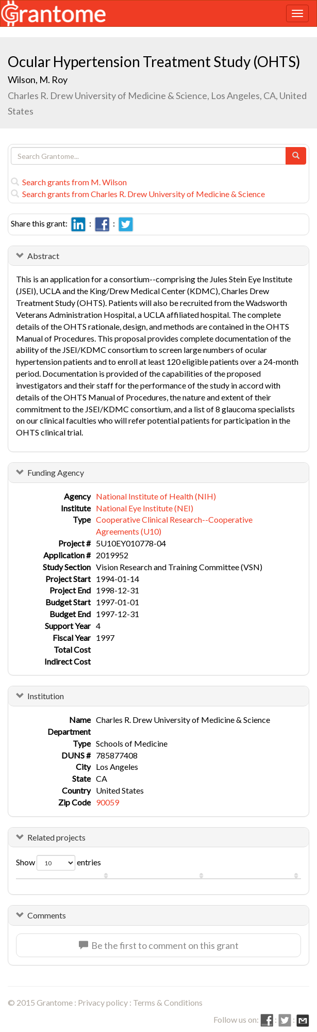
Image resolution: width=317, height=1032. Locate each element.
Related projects (56, 837)
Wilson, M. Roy (38, 79)
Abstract (43, 256)
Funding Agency (55, 472)
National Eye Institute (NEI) (144, 508)
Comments (46, 915)
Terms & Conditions (168, 1002)
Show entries (58, 862)
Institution (45, 696)
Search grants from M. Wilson (69, 182)
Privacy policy (103, 1002)
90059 (107, 802)
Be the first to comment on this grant (159, 945)
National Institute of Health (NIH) (156, 496)
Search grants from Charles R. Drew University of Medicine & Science (138, 194)
